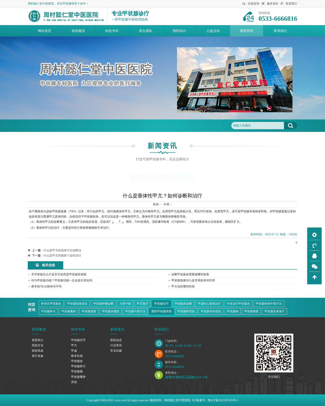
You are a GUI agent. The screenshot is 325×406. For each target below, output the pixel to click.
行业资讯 (162, 177)
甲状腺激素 (89, 311)
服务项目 (270, 3)
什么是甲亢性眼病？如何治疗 (62, 255)
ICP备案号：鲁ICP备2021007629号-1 (215, 400)
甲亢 (74, 345)
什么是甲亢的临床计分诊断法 (62, 250)
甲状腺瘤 (77, 371)
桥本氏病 (77, 355)
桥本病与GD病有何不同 (46, 286)
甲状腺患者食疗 (274, 311)
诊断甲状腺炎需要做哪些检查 (190, 274)
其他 (74, 382)
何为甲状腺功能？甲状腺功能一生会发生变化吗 (61, 280)
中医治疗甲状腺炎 (238, 303)
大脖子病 (125, 303)
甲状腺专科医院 (211, 311)
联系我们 (289, 3)
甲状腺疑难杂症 (77, 303)
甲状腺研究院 (186, 311)
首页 (52, 125)
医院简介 (38, 340)
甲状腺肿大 (48, 311)
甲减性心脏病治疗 (209, 303)
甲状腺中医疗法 (135, 311)
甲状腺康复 (251, 311)
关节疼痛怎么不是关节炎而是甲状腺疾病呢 (58, 274)
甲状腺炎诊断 (183, 303)
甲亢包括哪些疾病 (183, 286)
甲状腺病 (232, 311)
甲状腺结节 (161, 303)
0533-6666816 (174, 356)
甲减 (74, 350)
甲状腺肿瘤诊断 (103, 303)
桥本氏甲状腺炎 (51, 303)
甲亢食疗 (142, 303)
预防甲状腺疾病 (161, 311)
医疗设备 (38, 355)
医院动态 (141, 177)
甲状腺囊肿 (68, 311)
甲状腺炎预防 (110, 311)
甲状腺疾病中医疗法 (269, 303)
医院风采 (38, 350)
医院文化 (38, 345)
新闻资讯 (66, 125)
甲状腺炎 (77, 361)
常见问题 (83, 125)
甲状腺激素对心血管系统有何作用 (193, 280)
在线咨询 (250, 3)
